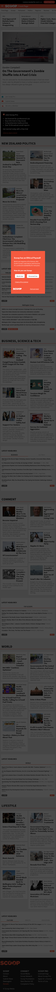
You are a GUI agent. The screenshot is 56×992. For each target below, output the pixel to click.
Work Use (20, 276)
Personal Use (33, 276)
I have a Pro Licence (21, 282)
